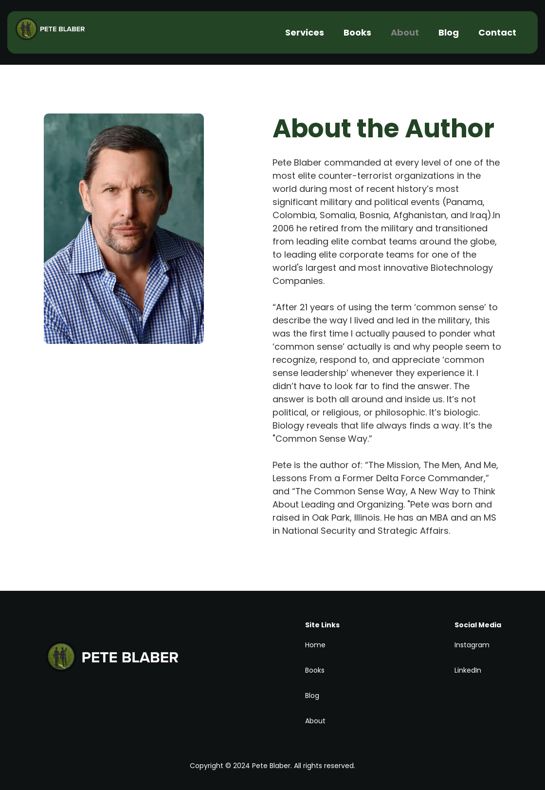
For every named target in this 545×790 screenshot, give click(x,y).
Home (315, 645)
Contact (497, 32)
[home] (58, 32)
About (405, 32)
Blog (448, 32)
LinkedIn (467, 670)
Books (357, 32)
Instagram (472, 645)
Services (304, 32)
